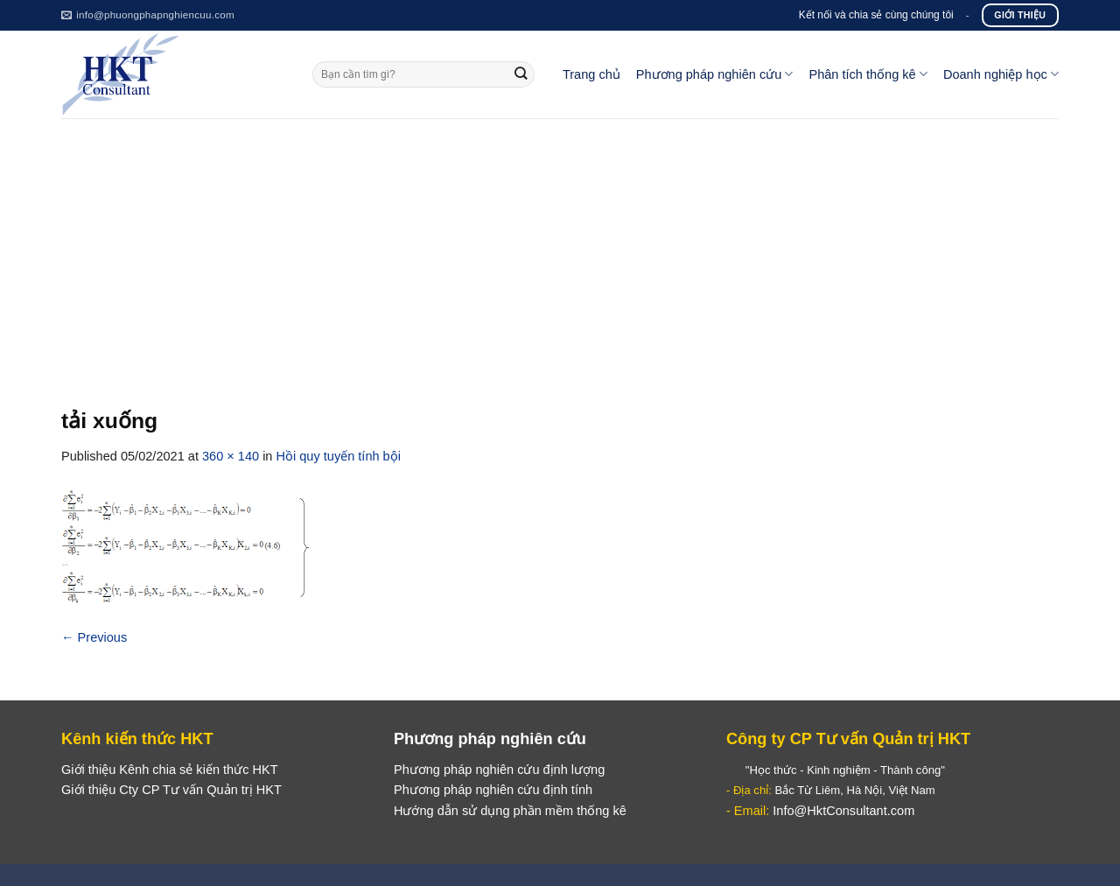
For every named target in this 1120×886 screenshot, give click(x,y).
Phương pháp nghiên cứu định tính (493, 790)
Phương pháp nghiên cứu (715, 74)
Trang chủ (591, 74)
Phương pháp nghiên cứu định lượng (499, 770)
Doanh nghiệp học (1001, 74)
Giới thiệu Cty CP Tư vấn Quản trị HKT (171, 790)
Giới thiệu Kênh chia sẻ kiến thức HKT (169, 770)
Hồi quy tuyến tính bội (338, 456)
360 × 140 (230, 456)
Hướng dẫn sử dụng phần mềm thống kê (510, 811)
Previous (94, 637)
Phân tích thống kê (867, 74)
